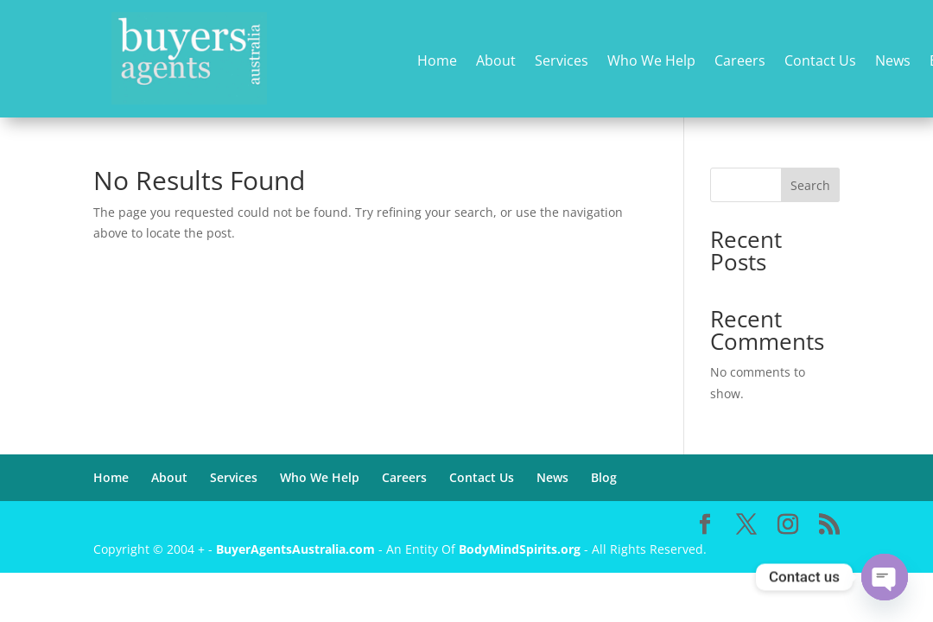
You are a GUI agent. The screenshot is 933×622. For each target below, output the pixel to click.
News (893, 62)
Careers (739, 62)
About (496, 62)
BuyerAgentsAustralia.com (297, 549)
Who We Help (651, 62)
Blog (604, 477)
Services (561, 62)
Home (437, 62)
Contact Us (820, 62)
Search (810, 185)
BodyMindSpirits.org (520, 549)
